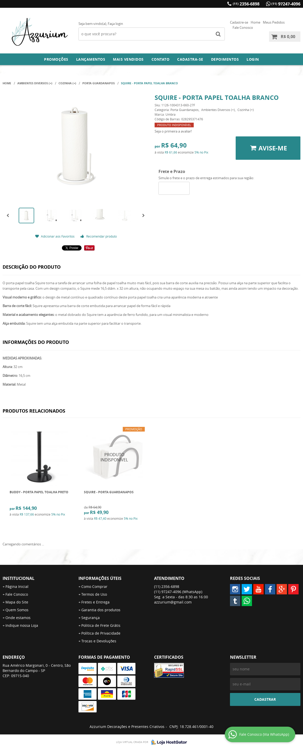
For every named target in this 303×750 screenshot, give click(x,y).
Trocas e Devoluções (98, 640)
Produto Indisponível (114, 457)
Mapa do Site (16, 602)
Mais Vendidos (128, 59)
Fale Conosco (243, 27)
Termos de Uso (94, 594)
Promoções (56, 59)
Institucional (18, 578)
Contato (161, 59)
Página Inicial (16, 586)
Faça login (115, 23)
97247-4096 (285, 4)
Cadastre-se (239, 22)
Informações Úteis (99, 578)
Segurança (90, 617)
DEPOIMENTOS (225, 59)
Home (255, 22)
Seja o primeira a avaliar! (173, 131)
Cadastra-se (190, 59)
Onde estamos (18, 617)
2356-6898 (246, 4)
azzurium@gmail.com (173, 602)
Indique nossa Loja (21, 625)
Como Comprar (94, 586)
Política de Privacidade (100, 633)
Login (253, 59)
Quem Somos (16, 609)
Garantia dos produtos (100, 609)
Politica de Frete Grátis (100, 625)
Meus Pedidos (274, 22)
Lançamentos (90, 59)
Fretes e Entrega (95, 602)
